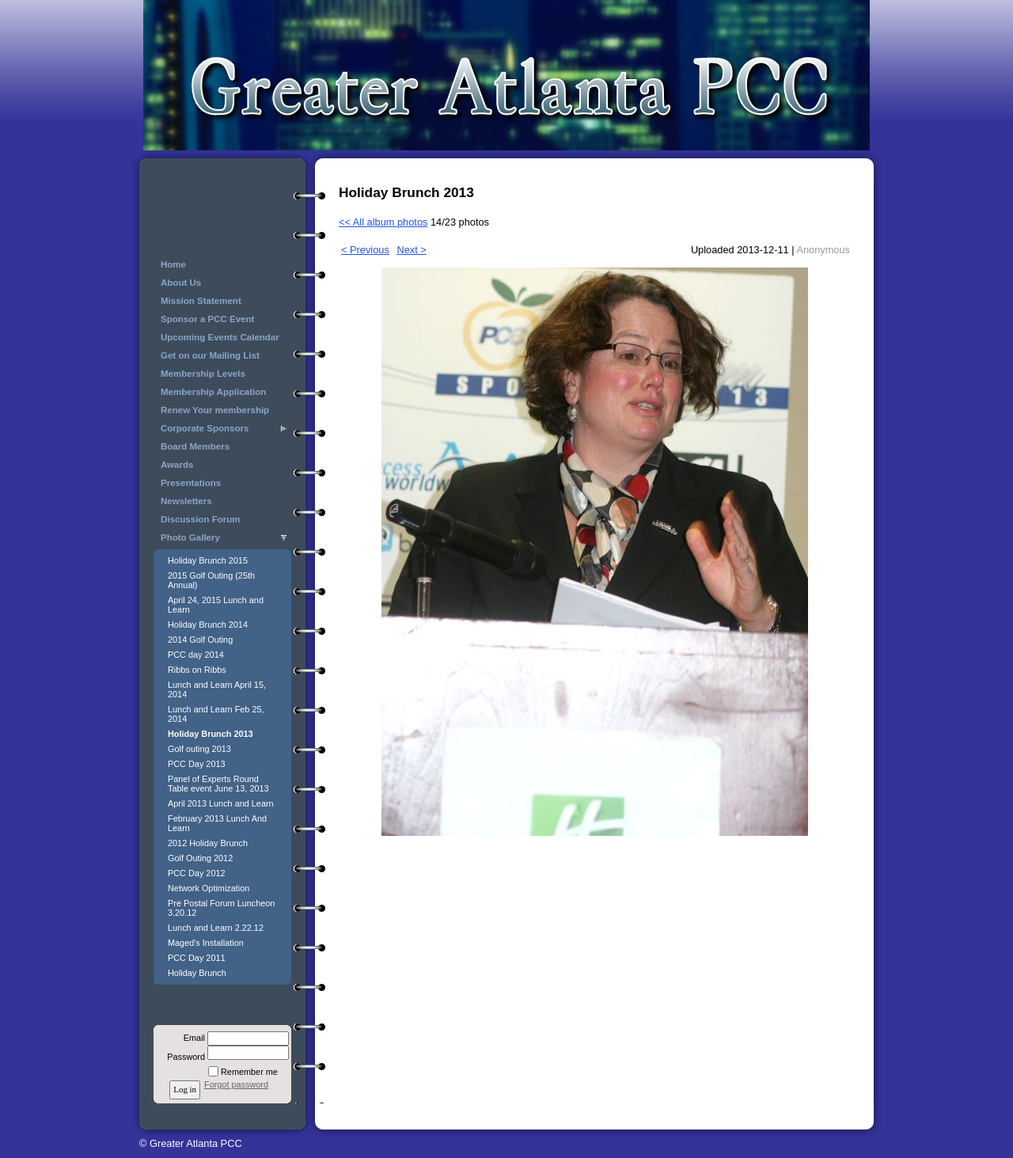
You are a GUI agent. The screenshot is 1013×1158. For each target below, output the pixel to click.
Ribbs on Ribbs (197, 669)
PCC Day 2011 (197, 957)
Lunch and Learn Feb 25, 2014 (216, 713)
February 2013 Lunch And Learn (217, 823)
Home (173, 264)
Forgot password (236, 1084)
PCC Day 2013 (197, 764)
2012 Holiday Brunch (208, 843)
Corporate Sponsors (205, 428)
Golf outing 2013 (199, 749)
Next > (411, 250)
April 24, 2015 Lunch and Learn (216, 604)
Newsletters (186, 501)
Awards (177, 464)
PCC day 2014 (196, 654)
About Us (181, 282)
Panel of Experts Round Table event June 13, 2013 (218, 783)
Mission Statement (201, 301)
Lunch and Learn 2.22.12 (216, 927)
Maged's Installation (206, 942)
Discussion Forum (200, 519)
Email (191, 1037)
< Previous (365, 250)
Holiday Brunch (197, 973)
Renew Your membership (215, 410)
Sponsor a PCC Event (207, 319)
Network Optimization (208, 888)
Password (183, 1056)
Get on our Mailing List (210, 355)
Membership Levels (203, 373)
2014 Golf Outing (200, 639)
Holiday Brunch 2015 (208, 560)
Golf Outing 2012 (200, 858)
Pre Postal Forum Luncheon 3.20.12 (221, 907)
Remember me (249, 1071)
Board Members (195, 446)
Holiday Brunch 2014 (208, 624)
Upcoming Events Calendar (220, 337)
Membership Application (213, 392)
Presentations (191, 483)
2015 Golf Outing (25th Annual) (211, 580)
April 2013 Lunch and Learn (221, 803)
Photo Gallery (190, 537)
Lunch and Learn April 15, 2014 (217, 689)
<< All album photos (383, 222)
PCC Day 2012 (197, 873)
